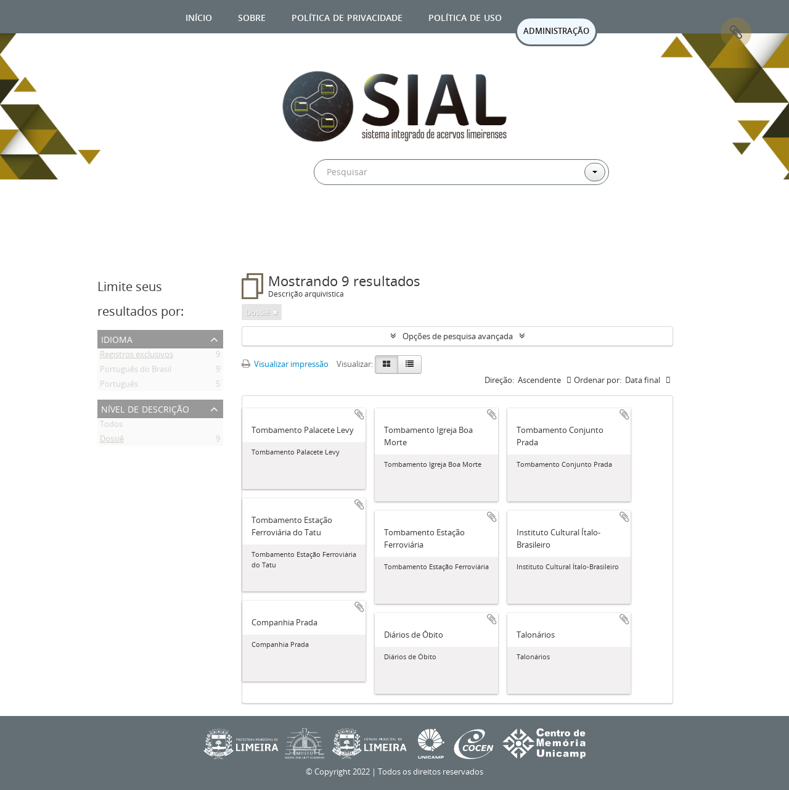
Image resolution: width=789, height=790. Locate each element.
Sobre (252, 16)
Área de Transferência (736, 32)
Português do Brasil (135, 371)
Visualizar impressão (285, 363)
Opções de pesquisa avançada (458, 336)
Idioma (117, 338)
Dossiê (112, 440)
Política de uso (465, 16)
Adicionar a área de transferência (359, 414)
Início (199, 16)
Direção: (499, 379)
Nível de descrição (145, 408)
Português (119, 386)
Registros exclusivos (136, 356)
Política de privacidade (347, 16)
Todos (111, 426)
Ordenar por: (597, 379)
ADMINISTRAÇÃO (556, 30)
